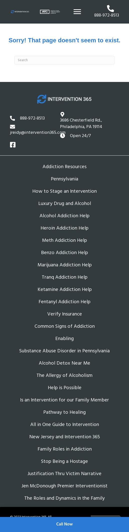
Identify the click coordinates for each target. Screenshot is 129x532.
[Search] (64, 60)
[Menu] (77, 12)
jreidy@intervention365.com (38, 132)
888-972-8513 (32, 118)
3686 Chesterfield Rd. (81, 123)
